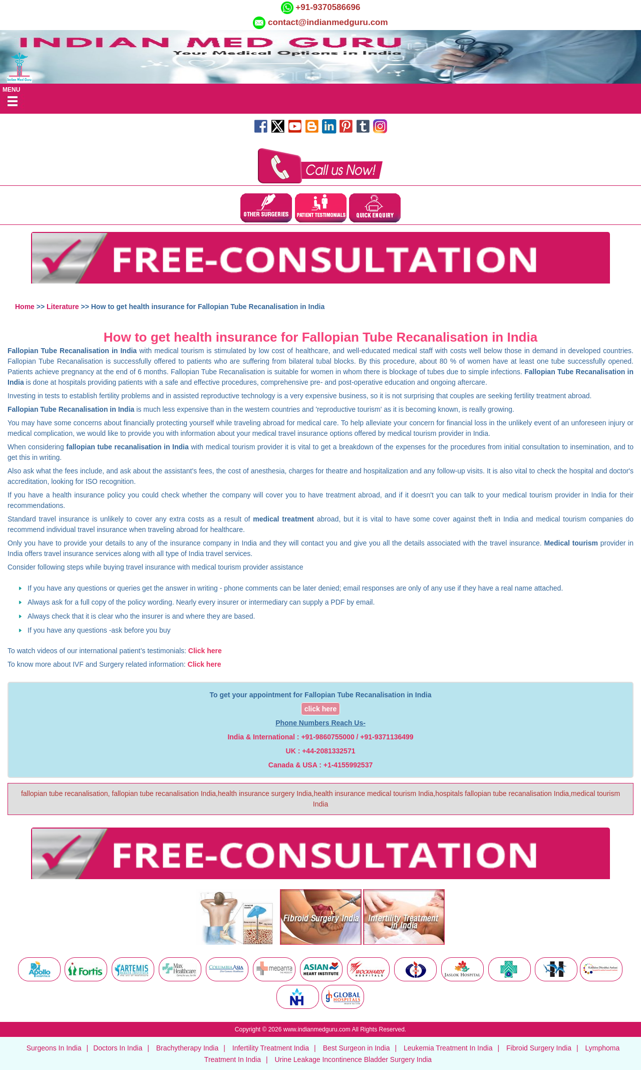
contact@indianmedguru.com (328, 22)
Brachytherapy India (187, 1048)
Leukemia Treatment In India (448, 1048)
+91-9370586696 (327, 7)
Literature (63, 307)
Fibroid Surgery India (538, 1048)
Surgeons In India (54, 1048)
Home (25, 307)
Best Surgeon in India (356, 1048)
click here (320, 709)
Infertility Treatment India (270, 1048)
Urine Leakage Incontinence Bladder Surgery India (353, 1059)
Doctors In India (117, 1048)
